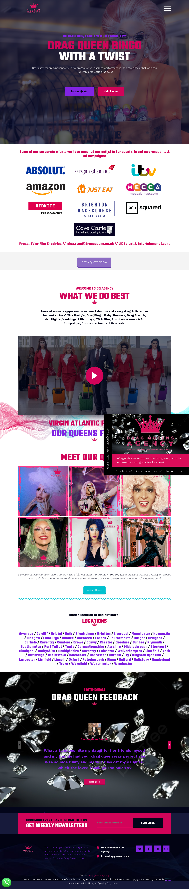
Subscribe (148, 823)
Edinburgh (51, 638)
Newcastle (161, 634)
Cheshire (122, 642)
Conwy (92, 642)
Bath (68, 634)
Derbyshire (46, 651)
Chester (106, 642)
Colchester (77, 655)
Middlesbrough (135, 646)
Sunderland (161, 659)
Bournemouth (119, 638)
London (100, 638)
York (166, 651)
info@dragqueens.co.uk (115, 856)
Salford (125, 659)
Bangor (139, 638)
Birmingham (84, 634)
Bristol (56, 634)
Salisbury (141, 659)
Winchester (123, 664)
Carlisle (31, 642)
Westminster (100, 664)
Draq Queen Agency (98, 875)
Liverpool (121, 634)
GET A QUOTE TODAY (94, 262)
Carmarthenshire (91, 646)
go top (168, 879)
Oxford (74, 659)
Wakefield (79, 664)
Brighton (104, 634)
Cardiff (42, 634)
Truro (63, 664)
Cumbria (63, 642)
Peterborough (93, 659)
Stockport (158, 646)
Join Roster (111, 92)
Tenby (69, 646)
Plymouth (155, 642)
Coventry (47, 642)
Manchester (141, 634)
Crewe (78, 642)
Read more (94, 782)
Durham (115, 655)
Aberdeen (84, 638)
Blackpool (26, 651)
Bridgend (155, 638)
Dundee (68, 638)
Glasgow (33, 638)
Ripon (111, 659)
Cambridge (36, 655)
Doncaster (98, 655)
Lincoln (59, 659)
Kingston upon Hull (146, 655)
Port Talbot (53, 646)
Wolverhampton (129, 651)
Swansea (26, 634)
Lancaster (27, 659)
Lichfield (44, 659)
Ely (126, 655)
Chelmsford (57, 655)
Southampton (31, 646)
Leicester (106, 651)
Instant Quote (79, 92)
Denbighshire (68, 651)
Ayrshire (114, 646)
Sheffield (152, 651)
